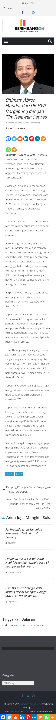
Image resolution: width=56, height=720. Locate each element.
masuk (19, 625)
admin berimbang (32, 123)
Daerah (9, 474)
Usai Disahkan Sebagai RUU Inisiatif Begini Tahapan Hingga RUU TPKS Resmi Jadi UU (25, 592)
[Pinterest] (31, 136)
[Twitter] (14, 136)
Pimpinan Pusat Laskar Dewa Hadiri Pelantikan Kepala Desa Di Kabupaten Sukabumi (27, 562)
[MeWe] (37, 136)
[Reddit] (20, 136)
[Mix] (43, 136)
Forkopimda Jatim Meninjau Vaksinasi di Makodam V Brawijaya (23, 533)
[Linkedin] (25, 136)
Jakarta (19, 474)
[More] (14, 147)
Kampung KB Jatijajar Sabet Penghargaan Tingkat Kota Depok (26, 489)
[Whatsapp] (8, 147)
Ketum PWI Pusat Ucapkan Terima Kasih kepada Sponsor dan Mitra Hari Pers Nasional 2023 (30, 503)
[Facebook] (8, 136)
